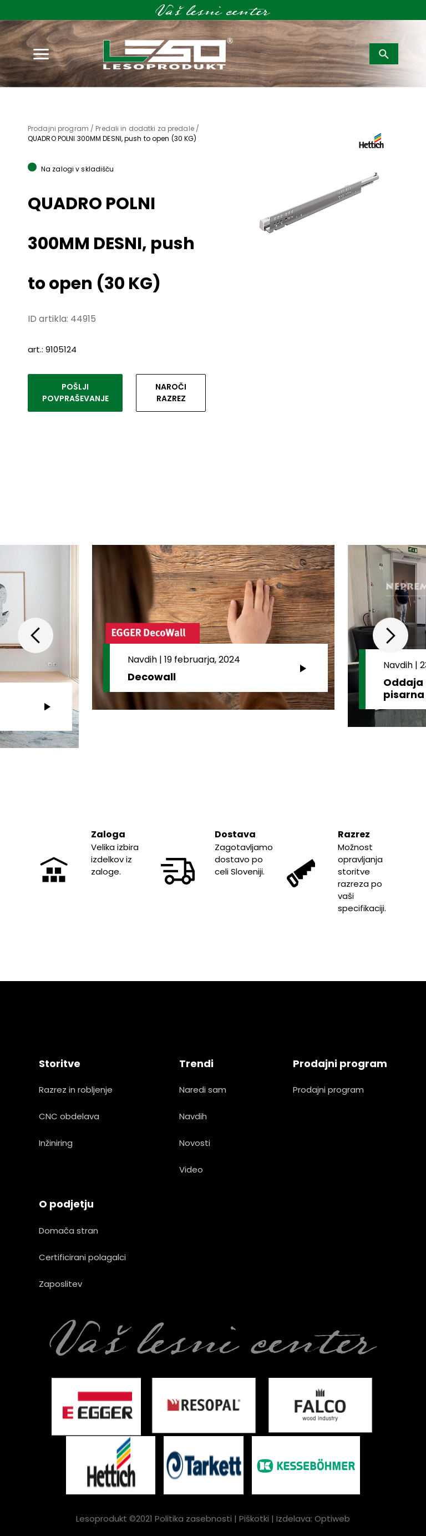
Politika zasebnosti (193, 1518)
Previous (35, 635)
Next (390, 635)
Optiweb (332, 1518)
